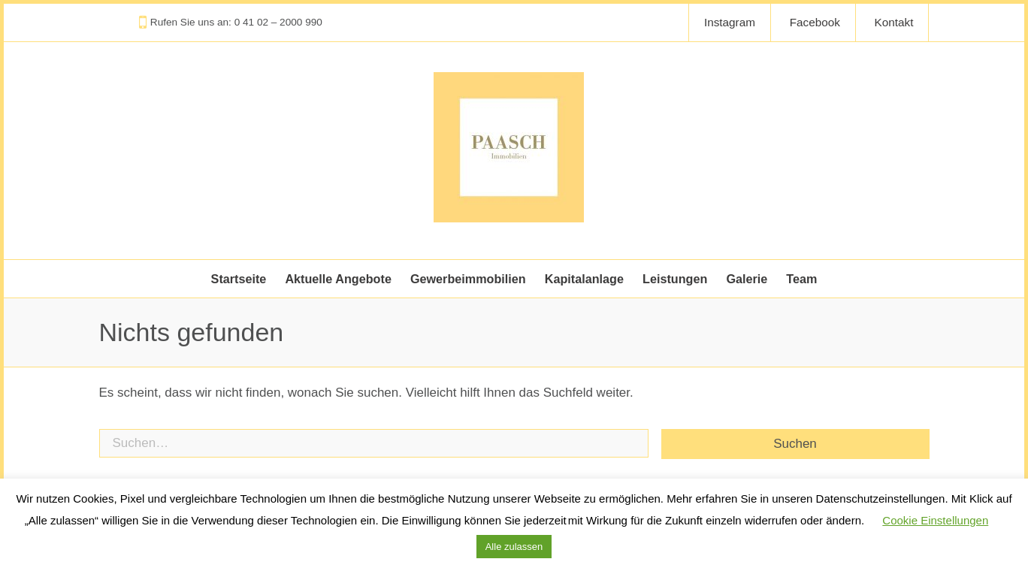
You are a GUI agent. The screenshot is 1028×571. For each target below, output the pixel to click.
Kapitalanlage (584, 279)
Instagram (729, 22)
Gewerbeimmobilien (468, 279)
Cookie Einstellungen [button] (935, 520)
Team (801, 279)
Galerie (746, 279)
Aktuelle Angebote (338, 279)
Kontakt (894, 22)
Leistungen (674, 279)
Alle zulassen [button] (514, 546)
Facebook (815, 22)
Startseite (239, 279)
